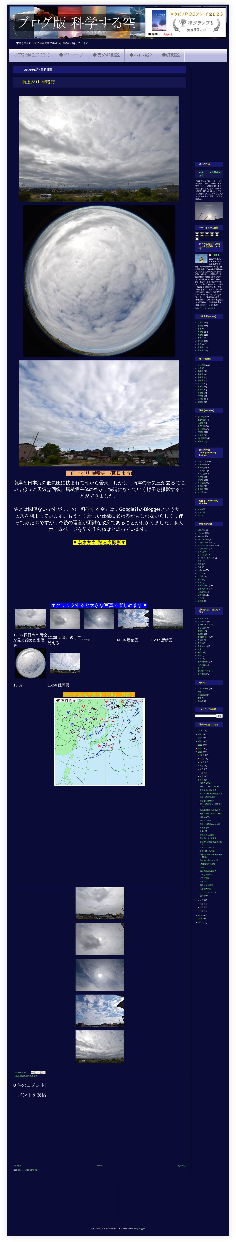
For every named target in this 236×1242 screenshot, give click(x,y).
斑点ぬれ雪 (202, 695)
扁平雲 (200, 380)
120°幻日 (201, 530)
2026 (200, 731)
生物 (199, 698)
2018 (200, 919)
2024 (200, 738)
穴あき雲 (201, 483)
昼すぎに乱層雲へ (207, 801)
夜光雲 (200, 640)
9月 (202, 766)
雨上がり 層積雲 (206, 885)
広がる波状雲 (205, 889)
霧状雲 (200, 402)
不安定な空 (204, 828)
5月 (202, 780)
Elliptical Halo (203, 539)
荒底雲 (200, 486)
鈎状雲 (200, 396)
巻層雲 (200, 332)
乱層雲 (34, 1076)
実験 (199, 692)
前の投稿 (181, 1166)
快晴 (199, 652)
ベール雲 (201, 474)
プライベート (203, 689)
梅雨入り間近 (205, 783)
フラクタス (202, 471)
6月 (202, 776)
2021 (200, 748)
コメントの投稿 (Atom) (27, 1170)
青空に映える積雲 (207, 851)
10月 (202, 762)
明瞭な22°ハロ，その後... (210, 786)
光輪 (199, 567)
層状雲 (200, 374)
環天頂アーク (203, 586)
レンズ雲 (201, 365)
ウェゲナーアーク (205, 542)
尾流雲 (200, 480)
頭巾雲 (200, 492)
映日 (199, 583)
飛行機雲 (201, 674)
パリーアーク (203, 549)
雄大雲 (200, 399)
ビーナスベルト (204, 625)
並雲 (199, 368)
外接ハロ (201, 570)
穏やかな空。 (205, 817)
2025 (200, 734)
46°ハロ (201, 536)
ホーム (100, 1166)
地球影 (200, 631)
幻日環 (200, 576)
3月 (202, 904)
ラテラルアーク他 (207, 847)
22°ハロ (201, 533)
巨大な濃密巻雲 (206, 875)
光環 (199, 564)
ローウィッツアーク (206, 558)
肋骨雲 (200, 435)
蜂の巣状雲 (202, 438)
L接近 (202, 867)
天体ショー (202, 646)
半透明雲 (201, 426)
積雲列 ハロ (205, 820)
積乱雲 (200, 341)
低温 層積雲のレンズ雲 (210, 824)
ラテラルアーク (204, 555)
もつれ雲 (201, 417)
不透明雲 (201, 420)
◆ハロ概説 (140, 55)
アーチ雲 (201, 468)
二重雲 (200, 423)
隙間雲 (22, 1076)
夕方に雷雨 (204, 878)
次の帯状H (204, 896)
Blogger (141, 1228)
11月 (202, 759)
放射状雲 (201, 429)
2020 (200, 752)
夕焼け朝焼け (203, 637)
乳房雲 (200, 477)
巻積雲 (200, 335)
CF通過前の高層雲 (207, 864)
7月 (202, 773)
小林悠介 (215, 255)
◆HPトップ (71, 55)
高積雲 (200, 350)
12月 (202, 755)
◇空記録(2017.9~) (31, 55)
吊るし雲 (201, 628)
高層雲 (200, 347)
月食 (199, 655)
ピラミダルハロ (204, 552)
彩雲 (199, 580)
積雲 (199, 344)
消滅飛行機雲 (203, 662)
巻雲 (199, 338)
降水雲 (200, 489)
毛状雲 (200, 387)
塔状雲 (200, 371)
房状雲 (200, 377)
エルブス (201, 618)
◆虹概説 (171, 55)
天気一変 (203, 831)
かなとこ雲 (202, 461)
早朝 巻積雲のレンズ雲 (209, 860)
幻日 (199, 573)
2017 (200, 922)
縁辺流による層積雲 (208, 871)
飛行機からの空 (204, 671)
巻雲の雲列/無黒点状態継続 (211, 794)
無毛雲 (200, 393)
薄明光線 (201, 595)
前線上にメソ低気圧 (208, 838)
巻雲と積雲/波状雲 (207, 797)
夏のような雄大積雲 (208, 790)
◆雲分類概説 (106, 55)
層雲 (199, 329)
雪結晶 (200, 701)
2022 (200, 745)
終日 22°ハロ (205, 882)
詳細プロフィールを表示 (205, 308)
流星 (199, 659)
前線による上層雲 (207, 835)
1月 (202, 911)
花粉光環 (201, 592)
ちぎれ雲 (201, 464)
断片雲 (200, 384)
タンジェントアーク (206, 545)
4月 (202, 900)
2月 (202, 907)
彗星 (199, 649)
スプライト (202, 621)
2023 (200, 741)
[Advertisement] (209, 111)
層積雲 (28, 1076)
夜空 (199, 643)
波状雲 (200, 432)
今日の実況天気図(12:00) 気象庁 (99, 694)
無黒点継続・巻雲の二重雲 (211, 814)
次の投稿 (17, 1166)
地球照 (200, 634)
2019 (200, 915)
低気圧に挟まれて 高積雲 (210, 810)
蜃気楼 (200, 601)
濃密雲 (200, 390)
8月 (202, 769)
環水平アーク (203, 589)
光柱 (199, 561)
